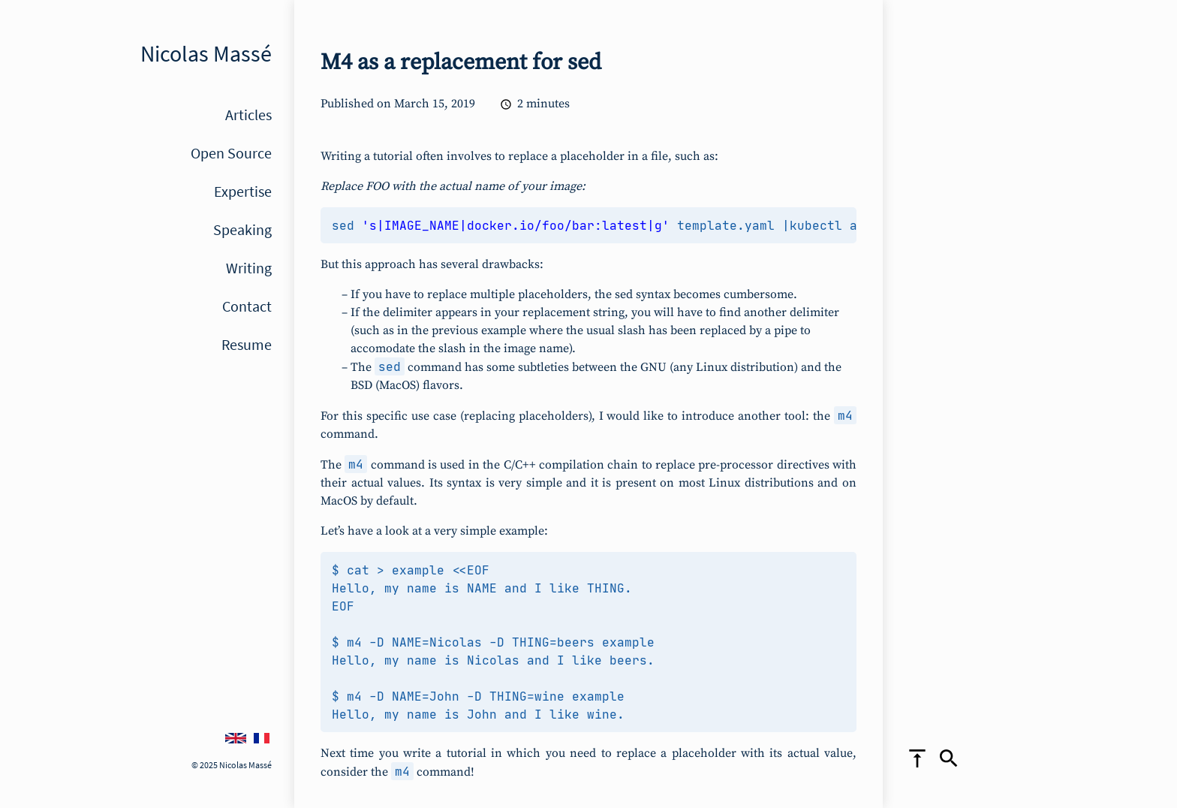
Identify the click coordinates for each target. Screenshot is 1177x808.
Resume (246, 344)
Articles (248, 114)
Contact (247, 306)
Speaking (242, 229)
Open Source (231, 152)
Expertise (243, 191)
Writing (249, 267)
